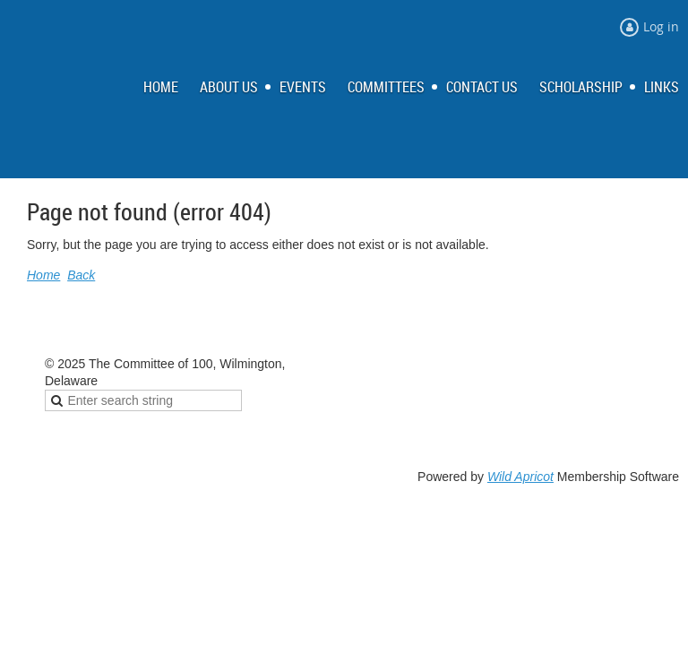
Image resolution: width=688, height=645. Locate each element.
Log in (661, 26)
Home (43, 275)
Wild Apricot (520, 476)
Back (81, 275)
